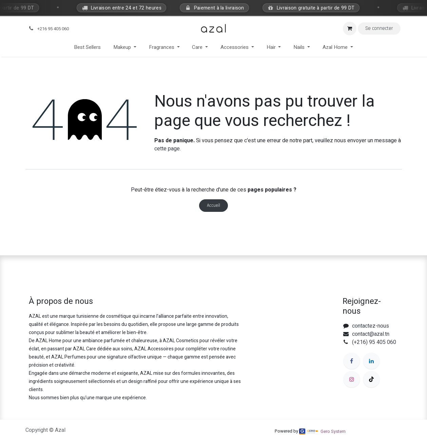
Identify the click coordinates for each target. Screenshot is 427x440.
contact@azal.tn (370, 334)
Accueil (213, 205)
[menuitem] (87, 47)
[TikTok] (371, 379)
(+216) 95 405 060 (374, 342)
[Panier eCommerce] (349, 28)
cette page (167, 149)
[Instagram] (352, 379)
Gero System (333, 431)
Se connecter (379, 28)
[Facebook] (352, 361)
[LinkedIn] (371, 361)
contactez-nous (370, 326)
